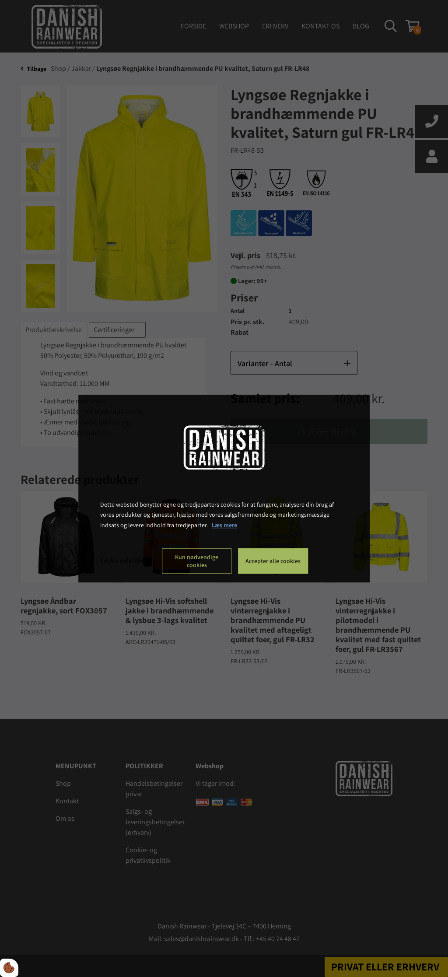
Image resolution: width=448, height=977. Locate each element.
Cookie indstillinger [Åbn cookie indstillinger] (126, 560)
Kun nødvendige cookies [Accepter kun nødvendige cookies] (196, 561)
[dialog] (224, 488)
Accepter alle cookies (273, 561)
